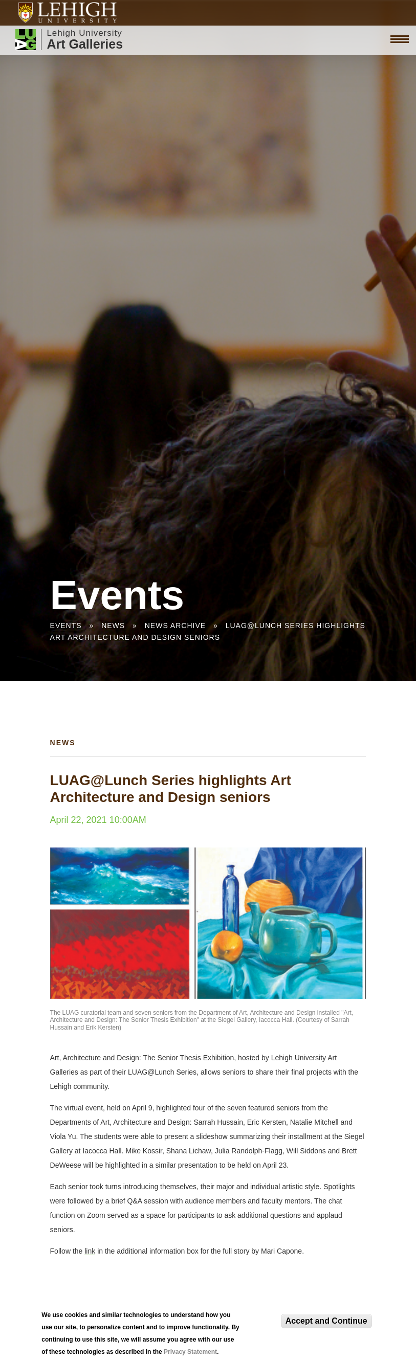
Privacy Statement (190, 1351)
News (113, 625)
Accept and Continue (326, 1321)
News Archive (175, 625)
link (89, 1251)
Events (66, 625)
